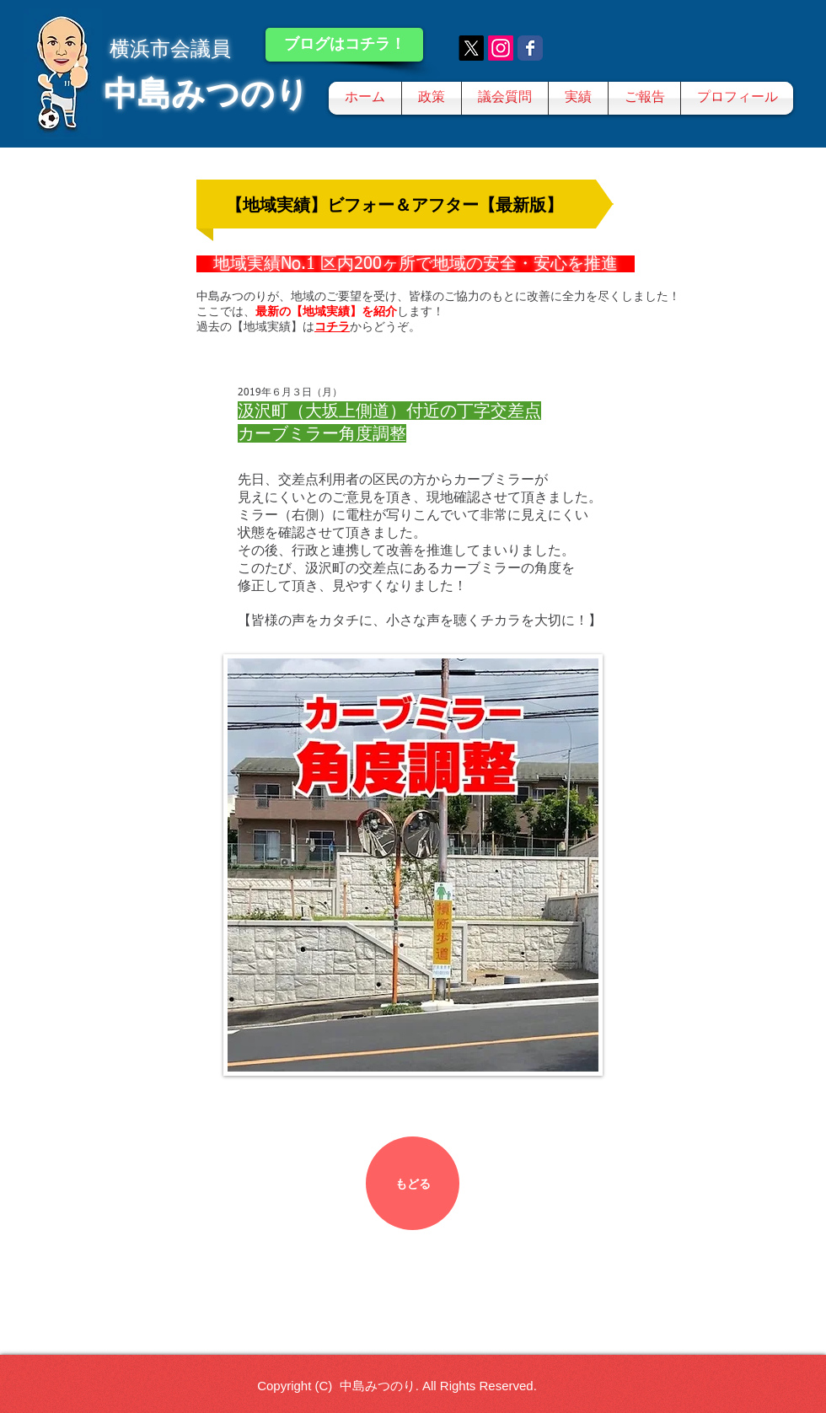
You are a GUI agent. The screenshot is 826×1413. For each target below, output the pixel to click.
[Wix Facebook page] (530, 48)
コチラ (332, 326)
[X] (471, 48)
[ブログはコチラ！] (344, 45)
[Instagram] (500, 48)
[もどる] (412, 1183)
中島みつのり (206, 93)
